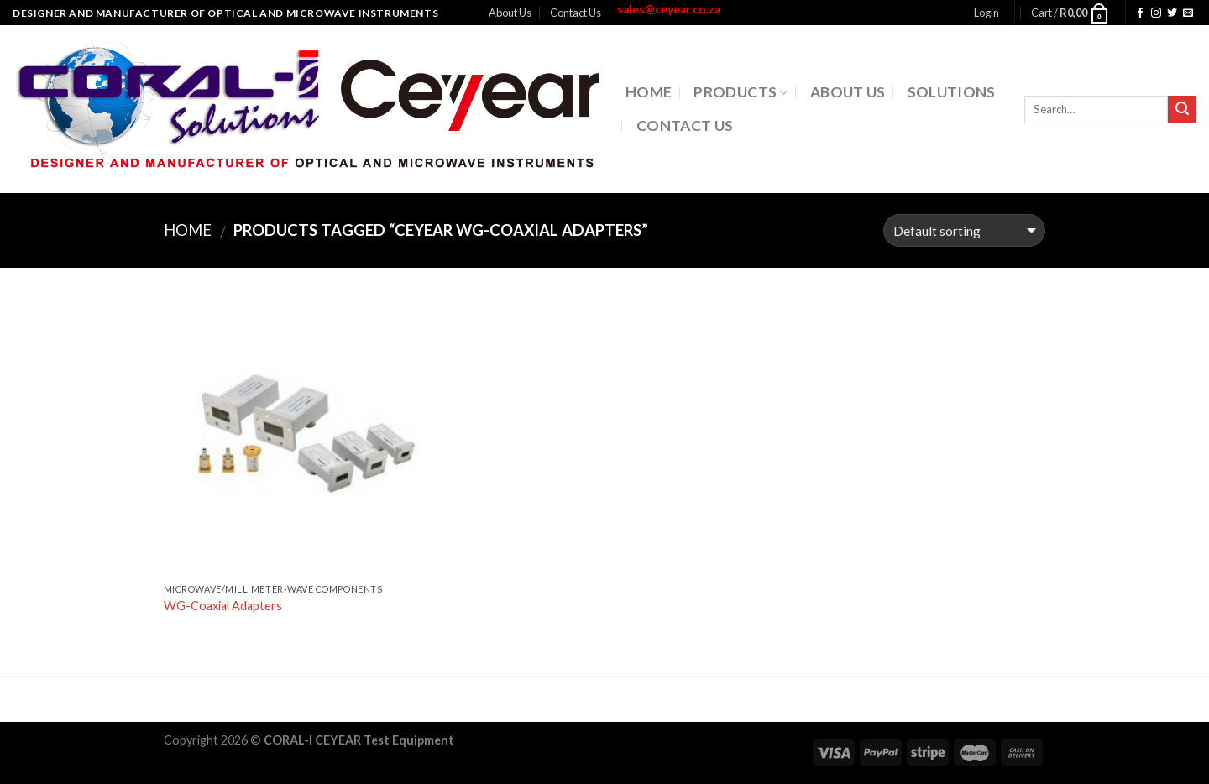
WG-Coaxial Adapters (223, 605)
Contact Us (575, 12)
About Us (510, 12)
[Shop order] (964, 230)
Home (648, 92)
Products (740, 92)
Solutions (952, 92)
